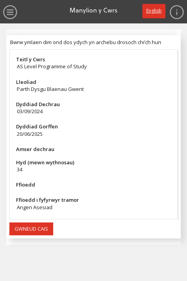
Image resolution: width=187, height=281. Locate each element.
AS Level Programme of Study (52, 66)
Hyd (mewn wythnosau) (45, 162)
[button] (31, 229)
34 (19, 169)
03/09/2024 (30, 111)
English (154, 10)
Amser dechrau (35, 149)
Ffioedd (25, 184)
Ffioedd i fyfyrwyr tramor (47, 199)
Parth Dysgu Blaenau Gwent (50, 88)
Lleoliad (26, 81)
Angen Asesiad (34, 207)
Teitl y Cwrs (30, 59)
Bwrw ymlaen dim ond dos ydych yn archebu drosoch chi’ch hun (85, 42)
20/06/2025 (30, 133)
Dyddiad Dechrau (38, 104)
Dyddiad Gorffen (37, 126)
